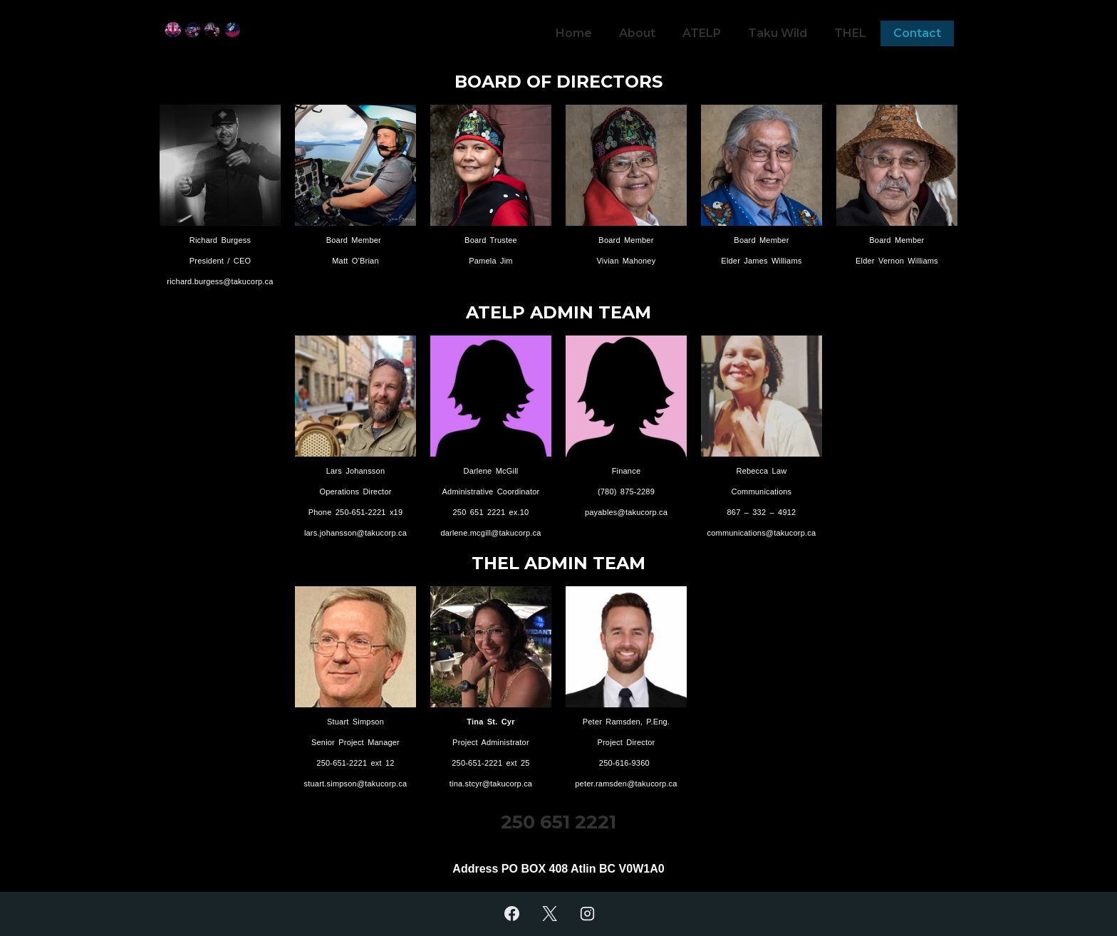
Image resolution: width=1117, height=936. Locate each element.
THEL (850, 33)
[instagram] (587, 914)
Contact (917, 33)
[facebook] (512, 914)
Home (574, 33)
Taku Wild (777, 33)
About (637, 33)
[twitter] (549, 914)
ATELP (701, 33)
